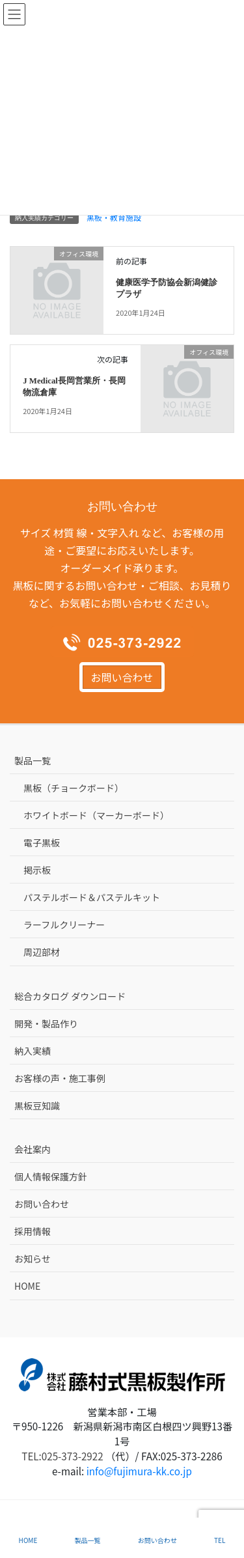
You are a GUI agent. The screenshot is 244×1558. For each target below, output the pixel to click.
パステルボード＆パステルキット (91, 897)
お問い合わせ (121, 677)
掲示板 (37, 869)
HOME (27, 1285)
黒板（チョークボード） (73, 787)
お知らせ (32, 1258)
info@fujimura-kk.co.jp (139, 1471)
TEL (219, 1540)
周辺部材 (41, 951)
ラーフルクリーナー (64, 924)
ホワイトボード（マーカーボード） (96, 815)
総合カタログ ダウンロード (70, 996)
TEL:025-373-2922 (62, 1456)
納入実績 (32, 1050)
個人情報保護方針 (50, 1176)
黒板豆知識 (37, 1105)
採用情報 (32, 1231)
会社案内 (32, 1149)
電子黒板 (41, 842)
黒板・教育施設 (114, 217)
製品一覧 (32, 760)
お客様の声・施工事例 (59, 1078)
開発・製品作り (46, 1023)
